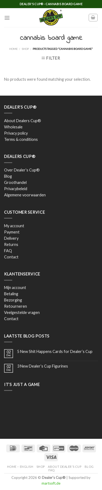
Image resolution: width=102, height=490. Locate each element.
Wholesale (13, 127)
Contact (11, 257)
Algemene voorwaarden (25, 195)
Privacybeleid (15, 188)
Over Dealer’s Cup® (22, 170)
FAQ (8, 250)
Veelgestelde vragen (22, 312)
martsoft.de (51, 483)
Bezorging (13, 300)
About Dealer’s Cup (64, 466)
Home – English (20, 466)
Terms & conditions (21, 139)
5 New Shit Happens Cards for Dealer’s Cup (54, 351)
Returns (11, 244)
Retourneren (15, 306)
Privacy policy (16, 133)
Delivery (11, 238)
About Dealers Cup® (22, 120)
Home (13, 48)
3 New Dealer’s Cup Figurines (42, 366)
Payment (12, 232)
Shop (25, 48)
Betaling (11, 293)
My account (14, 225)
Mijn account (15, 287)
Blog (8, 176)
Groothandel (15, 182)
